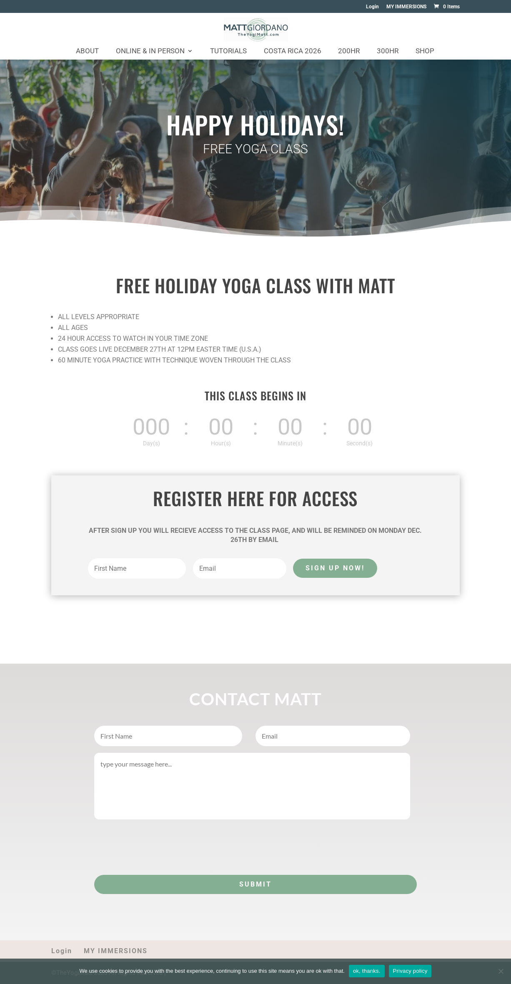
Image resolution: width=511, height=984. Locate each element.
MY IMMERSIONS (406, 7)
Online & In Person (150, 51)
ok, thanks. (367, 971)
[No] (500, 971)
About (87, 51)
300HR (387, 51)
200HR (349, 51)
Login (372, 7)
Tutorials (228, 51)
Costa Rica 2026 (292, 51)
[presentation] (157, 845)
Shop (425, 51)
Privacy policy (410, 971)
